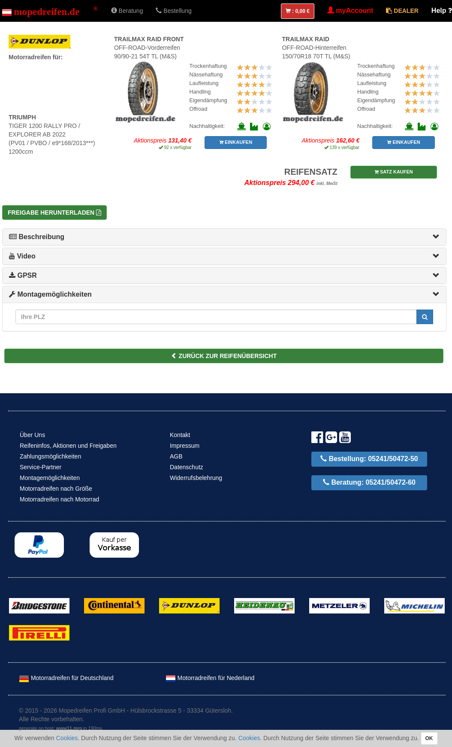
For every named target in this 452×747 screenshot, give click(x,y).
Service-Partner (40, 467)
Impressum (184, 445)
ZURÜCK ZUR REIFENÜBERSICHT (224, 355)
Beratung (127, 10)
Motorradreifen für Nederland (210, 677)
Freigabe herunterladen (54, 212)
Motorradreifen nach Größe (56, 488)
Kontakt (180, 434)
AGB (176, 456)
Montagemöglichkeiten (50, 294)
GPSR (23, 275)
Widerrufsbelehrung (196, 477)
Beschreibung (36, 236)
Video (22, 256)
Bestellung (173, 10)
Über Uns (32, 434)
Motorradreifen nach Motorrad (59, 499)
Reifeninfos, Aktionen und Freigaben (68, 445)
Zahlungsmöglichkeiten (50, 456)
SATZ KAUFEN (393, 171)
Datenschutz (186, 467)
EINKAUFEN (235, 142)
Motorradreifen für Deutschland (66, 677)
